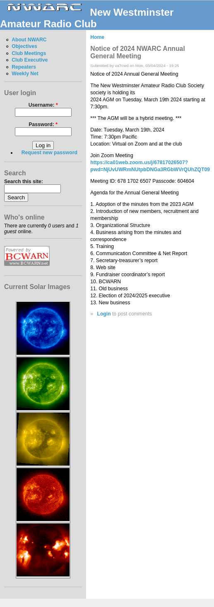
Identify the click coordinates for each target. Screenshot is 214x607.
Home (97, 37)
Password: (43, 124)
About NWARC (29, 40)
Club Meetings (29, 53)
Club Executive (30, 60)
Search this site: (23, 181)
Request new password (49, 152)
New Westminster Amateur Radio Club (87, 18)
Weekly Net (25, 73)
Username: (43, 105)
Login (104, 314)
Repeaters (24, 67)
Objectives (24, 46)
